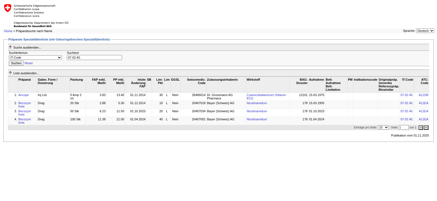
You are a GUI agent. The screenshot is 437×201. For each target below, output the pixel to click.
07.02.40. (406, 95)
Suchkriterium (18, 52)
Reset (29, 63)
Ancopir (23, 95)
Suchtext (73, 52)
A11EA (423, 103)
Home (8, 31)
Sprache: (409, 30)
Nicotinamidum (257, 103)
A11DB (423, 95)
